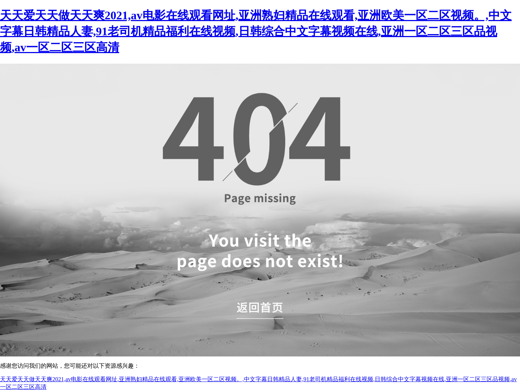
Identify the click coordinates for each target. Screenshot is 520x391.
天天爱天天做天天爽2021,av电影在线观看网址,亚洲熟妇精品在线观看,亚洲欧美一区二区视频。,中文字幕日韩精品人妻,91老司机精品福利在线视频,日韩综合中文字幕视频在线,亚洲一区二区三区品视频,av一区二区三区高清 (256, 31)
